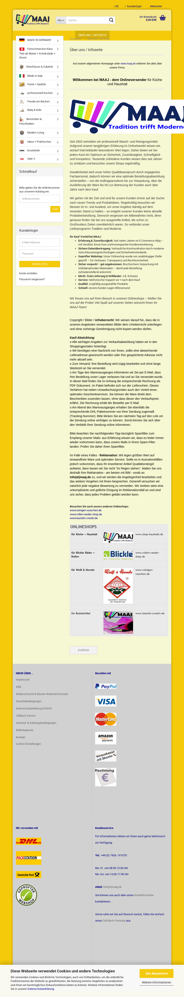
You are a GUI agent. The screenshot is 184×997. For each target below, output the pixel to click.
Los (55, 215)
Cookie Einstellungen (28, 750)
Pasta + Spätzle (32, 91)
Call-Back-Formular (114, 927)
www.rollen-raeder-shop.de (86, 520)
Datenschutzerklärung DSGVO (34, 715)
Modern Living (31, 139)
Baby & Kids (30, 117)
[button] (116, 6)
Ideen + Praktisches (35, 148)
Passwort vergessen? (32, 285)
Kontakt (20, 743)
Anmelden (39, 270)
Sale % (27, 165)
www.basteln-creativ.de (84, 524)
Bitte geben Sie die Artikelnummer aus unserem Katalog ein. (39, 196)
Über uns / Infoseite (92, 35)
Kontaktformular (144, 901)
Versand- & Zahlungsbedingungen (36, 729)
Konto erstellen (28, 279)
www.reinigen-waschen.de (86, 516)
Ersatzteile (29, 157)
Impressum (23, 686)
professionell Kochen (36, 100)
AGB (18, 693)
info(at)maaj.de (112, 893)
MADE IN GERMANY (35, 46)
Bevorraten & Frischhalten (30, 127)
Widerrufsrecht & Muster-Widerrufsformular (42, 700)
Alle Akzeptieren (157, 973)
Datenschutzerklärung (40, 988)
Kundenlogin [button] (133, 6)
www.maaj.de (128, 70)
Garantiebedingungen (28, 707)
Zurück (83, 656)
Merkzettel (155, 6)
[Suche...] (61, 20)
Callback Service (26, 722)
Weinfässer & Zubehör (36, 73)
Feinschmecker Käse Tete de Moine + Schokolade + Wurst (37, 59)
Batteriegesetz (24, 736)
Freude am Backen (34, 108)
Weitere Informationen (156, 982)
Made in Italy (31, 82)
